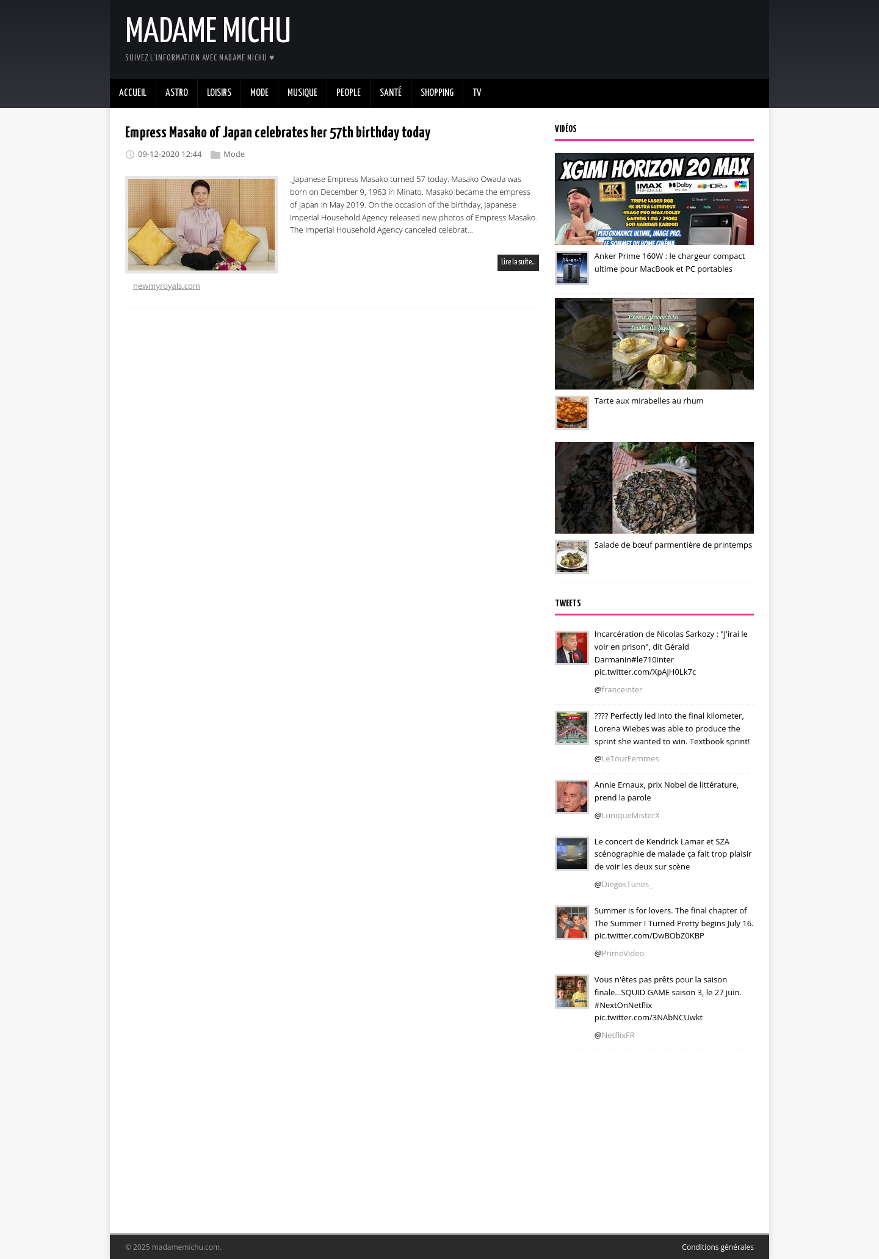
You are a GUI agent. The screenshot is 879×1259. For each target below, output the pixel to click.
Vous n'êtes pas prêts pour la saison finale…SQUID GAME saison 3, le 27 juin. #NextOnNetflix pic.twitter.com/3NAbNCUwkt (668, 998)
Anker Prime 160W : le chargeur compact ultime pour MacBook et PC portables (670, 262)
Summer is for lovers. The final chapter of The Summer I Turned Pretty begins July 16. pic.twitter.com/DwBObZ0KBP (674, 923)
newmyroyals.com (166, 285)
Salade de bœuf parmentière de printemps (673, 544)
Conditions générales (718, 1247)
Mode (234, 153)
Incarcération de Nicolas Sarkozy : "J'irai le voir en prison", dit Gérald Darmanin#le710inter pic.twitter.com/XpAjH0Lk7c (671, 652)
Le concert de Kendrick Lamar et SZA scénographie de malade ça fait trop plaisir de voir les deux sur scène (673, 854)
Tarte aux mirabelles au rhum (649, 400)
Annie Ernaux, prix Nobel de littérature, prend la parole (667, 791)
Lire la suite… (518, 262)
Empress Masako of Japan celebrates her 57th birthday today (277, 133)
